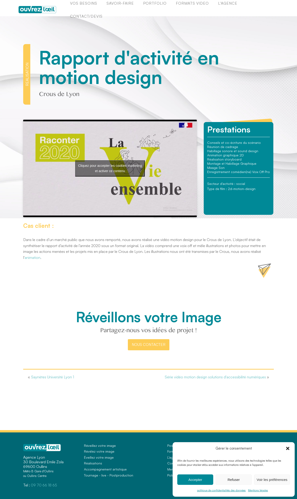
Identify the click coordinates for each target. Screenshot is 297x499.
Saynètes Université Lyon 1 (52, 377)
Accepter (195, 480)
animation (32, 257)
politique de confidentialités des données (221, 490)
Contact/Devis (86, 16)
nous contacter (148, 344)
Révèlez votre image (99, 451)
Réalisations (93, 463)
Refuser (234, 480)
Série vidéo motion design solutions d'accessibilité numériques (215, 377)
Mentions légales (258, 490)
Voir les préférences (272, 480)
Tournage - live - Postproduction (108, 475)
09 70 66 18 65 (44, 485)
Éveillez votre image (99, 457)
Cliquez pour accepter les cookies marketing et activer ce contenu (110, 168)
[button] (287, 448)
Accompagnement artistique (105, 469)
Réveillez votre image (100, 445)
